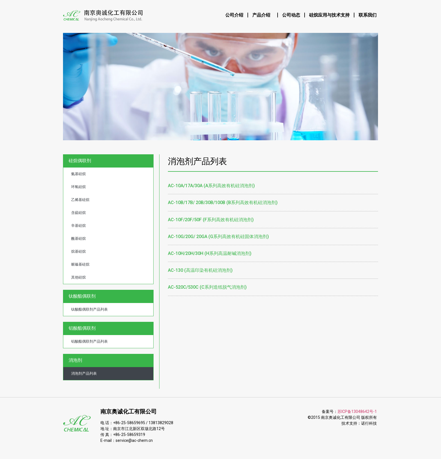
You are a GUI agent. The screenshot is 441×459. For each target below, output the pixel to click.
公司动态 (291, 15)
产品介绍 (262, 15)
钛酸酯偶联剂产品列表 (89, 309)
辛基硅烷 (78, 225)
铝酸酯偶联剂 (83, 328)
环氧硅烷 (78, 187)
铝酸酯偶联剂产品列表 (89, 341)
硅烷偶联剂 (81, 161)
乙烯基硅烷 (80, 200)
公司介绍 (234, 15)
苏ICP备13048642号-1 (357, 411)
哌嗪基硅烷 (80, 264)
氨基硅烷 (78, 174)
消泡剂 (77, 360)
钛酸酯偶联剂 (83, 296)
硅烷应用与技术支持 (329, 15)
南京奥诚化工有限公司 (128, 411)
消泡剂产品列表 (84, 373)
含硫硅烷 (78, 213)
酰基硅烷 (78, 238)
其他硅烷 (78, 277)
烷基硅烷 (78, 251)
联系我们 (368, 15)
